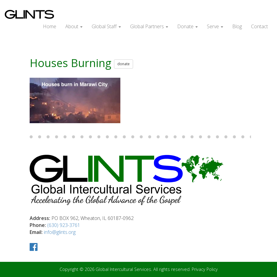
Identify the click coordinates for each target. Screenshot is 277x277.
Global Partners (149, 26)
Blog (237, 26)
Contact (259, 26)
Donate (187, 26)
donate (123, 63)
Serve (215, 26)
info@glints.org (60, 232)
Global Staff (106, 26)
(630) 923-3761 (63, 225)
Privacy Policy (205, 269)
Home (49, 26)
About (74, 26)
